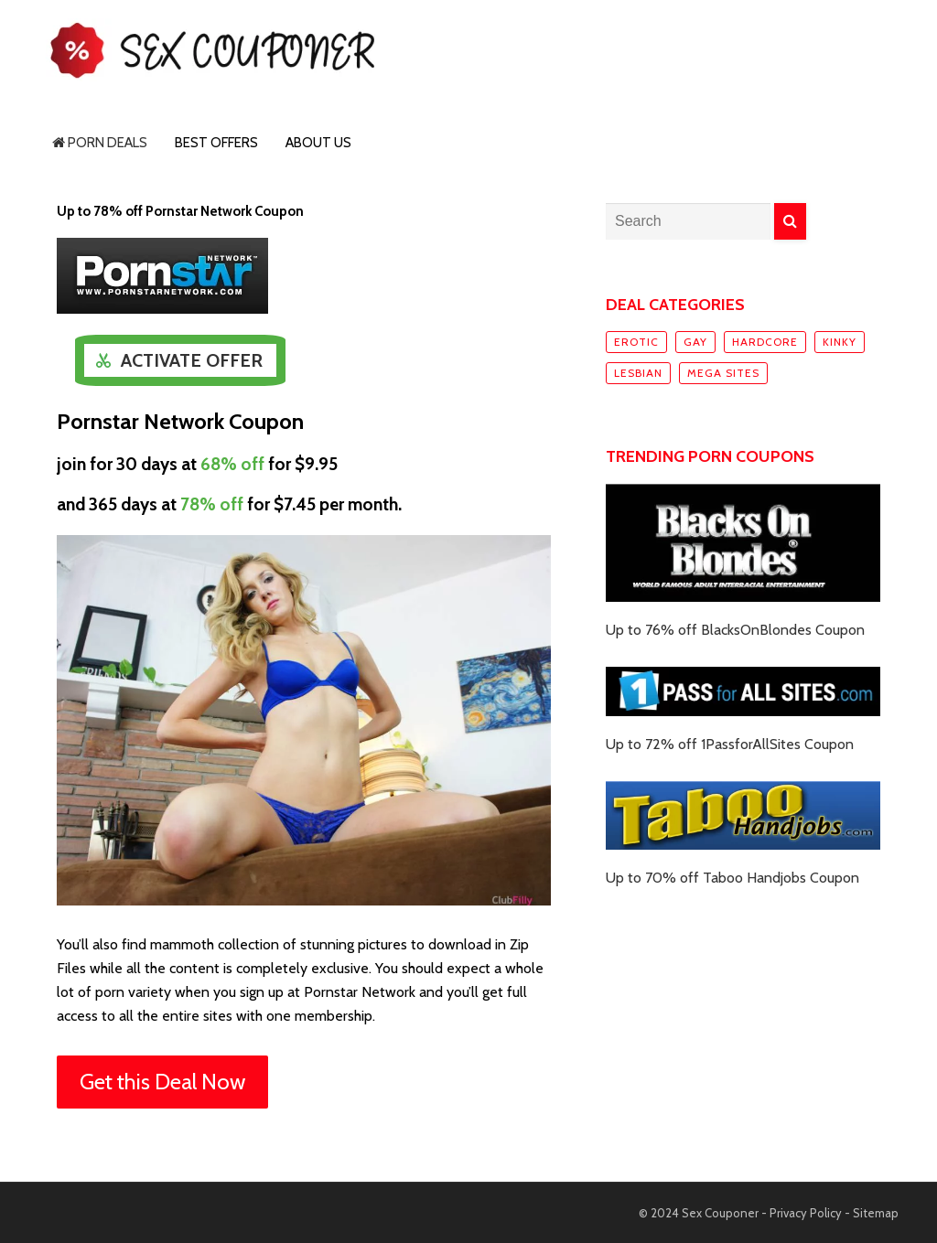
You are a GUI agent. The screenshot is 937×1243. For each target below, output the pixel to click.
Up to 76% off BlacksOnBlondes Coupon (735, 629)
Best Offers (216, 142)
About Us (318, 142)
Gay (695, 341)
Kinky (839, 341)
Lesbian (638, 373)
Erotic (636, 341)
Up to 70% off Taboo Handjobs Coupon (732, 877)
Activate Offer (192, 360)
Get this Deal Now (162, 1081)
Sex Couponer (720, 1212)
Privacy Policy (806, 1212)
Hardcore (765, 341)
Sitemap (876, 1212)
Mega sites (723, 373)
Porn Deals (99, 142)
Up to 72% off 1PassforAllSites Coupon (730, 744)
